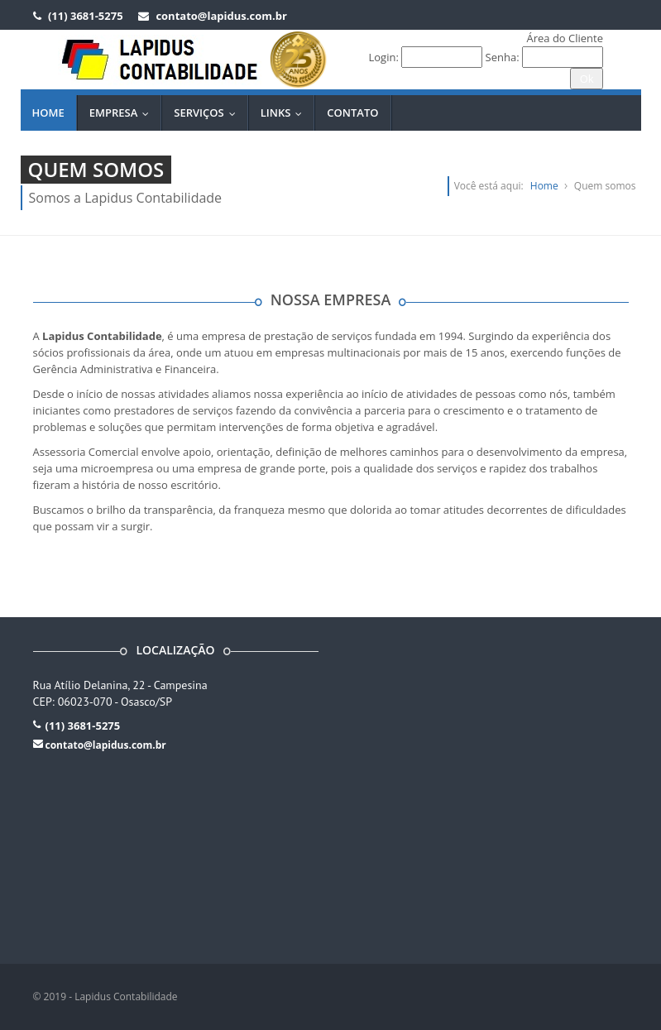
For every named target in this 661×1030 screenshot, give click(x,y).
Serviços (208, 112)
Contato (352, 112)
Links (285, 112)
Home (48, 112)
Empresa (123, 112)
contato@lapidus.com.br (106, 745)
